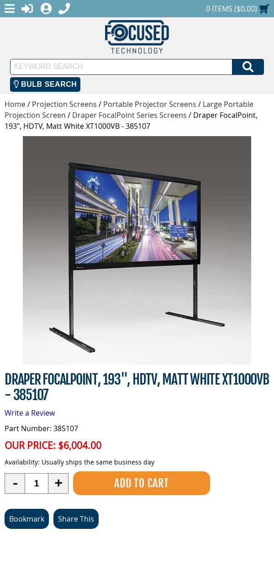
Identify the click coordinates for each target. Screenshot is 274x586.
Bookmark (26, 519)
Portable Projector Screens (149, 104)
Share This (76, 519)
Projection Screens (64, 104)
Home (15, 104)
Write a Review (30, 413)
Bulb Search (45, 84)
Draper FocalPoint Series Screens (129, 115)
